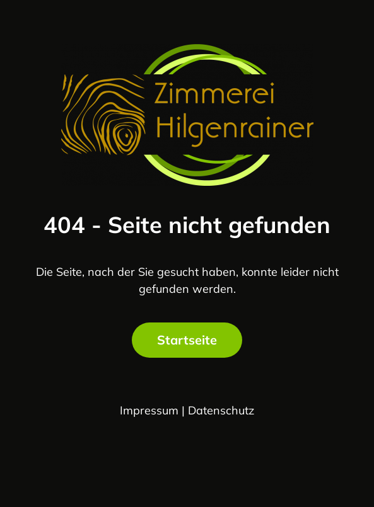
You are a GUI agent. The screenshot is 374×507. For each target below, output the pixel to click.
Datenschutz (221, 410)
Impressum (149, 410)
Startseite (187, 340)
